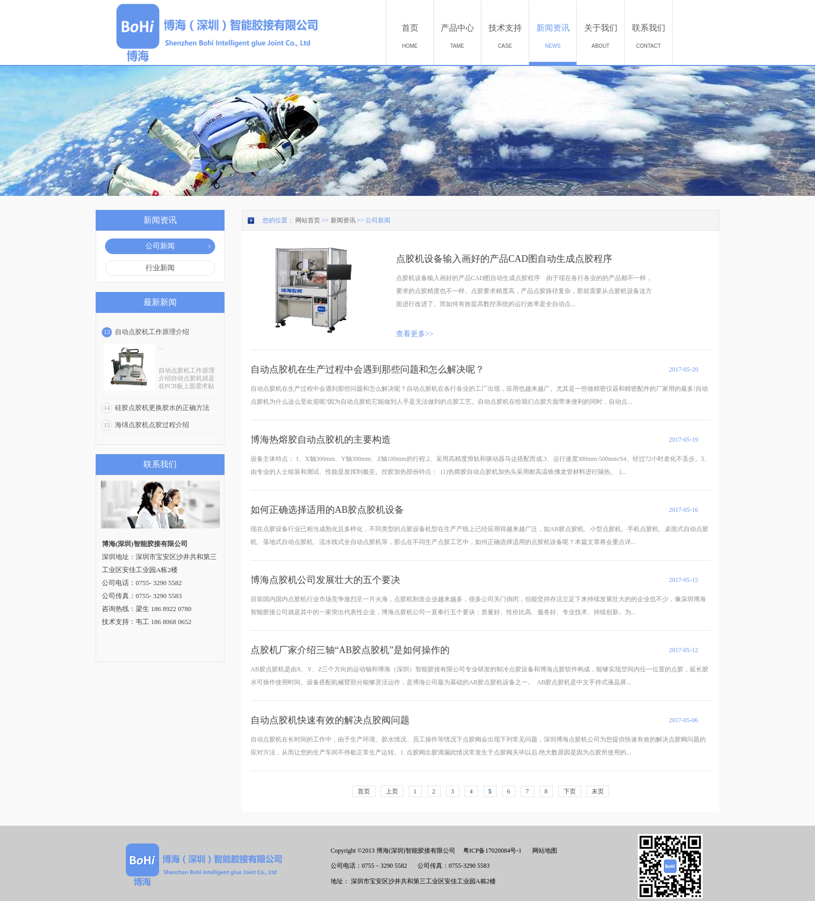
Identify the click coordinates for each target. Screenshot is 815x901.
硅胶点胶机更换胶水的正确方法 (162, 408)
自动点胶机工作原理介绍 (152, 332)
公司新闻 (377, 220)
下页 (569, 791)
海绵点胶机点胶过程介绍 (152, 425)
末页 (597, 791)
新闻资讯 (343, 220)
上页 (392, 791)
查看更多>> (414, 334)
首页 (364, 791)
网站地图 (543, 850)
